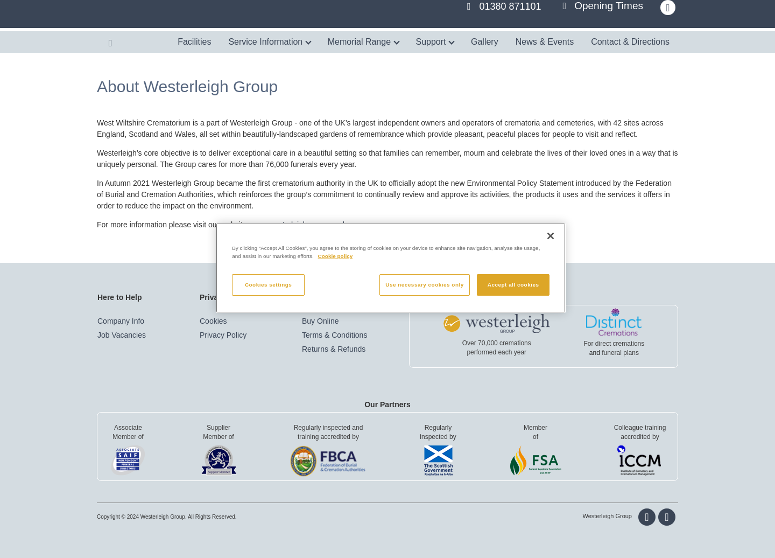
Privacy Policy (223, 335)
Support (435, 41)
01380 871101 (510, 6)
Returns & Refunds (333, 349)
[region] (391, 268)
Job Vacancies (121, 335)
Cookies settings (268, 285)
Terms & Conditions (334, 335)
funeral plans (620, 353)
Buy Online (320, 321)
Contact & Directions (630, 41)
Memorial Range (363, 41)
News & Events (545, 41)
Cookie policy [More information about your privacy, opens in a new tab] (335, 256)
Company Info (120, 321)
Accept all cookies (513, 285)
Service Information (269, 41)
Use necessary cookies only (424, 285)
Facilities (194, 41)
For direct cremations (614, 343)
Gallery (484, 41)
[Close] (550, 236)
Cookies (213, 321)
